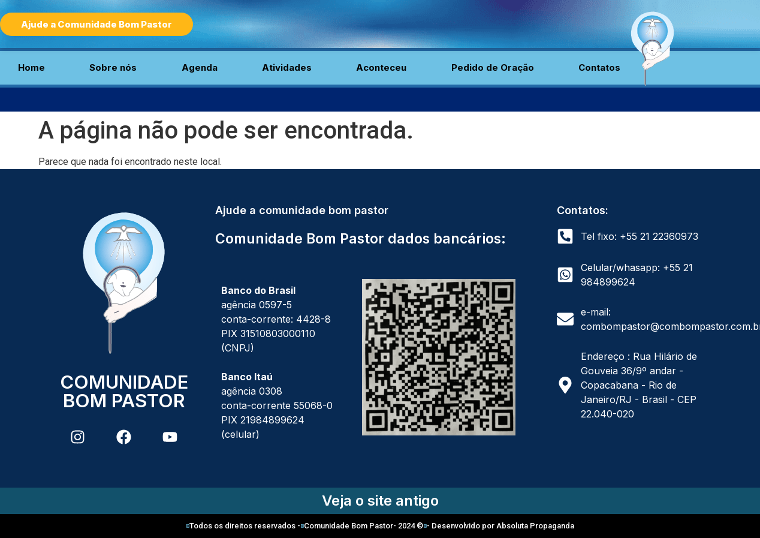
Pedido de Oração (492, 67)
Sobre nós (113, 67)
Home (31, 67)
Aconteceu (381, 67)
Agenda (200, 67)
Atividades (287, 67)
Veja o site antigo (380, 500)
